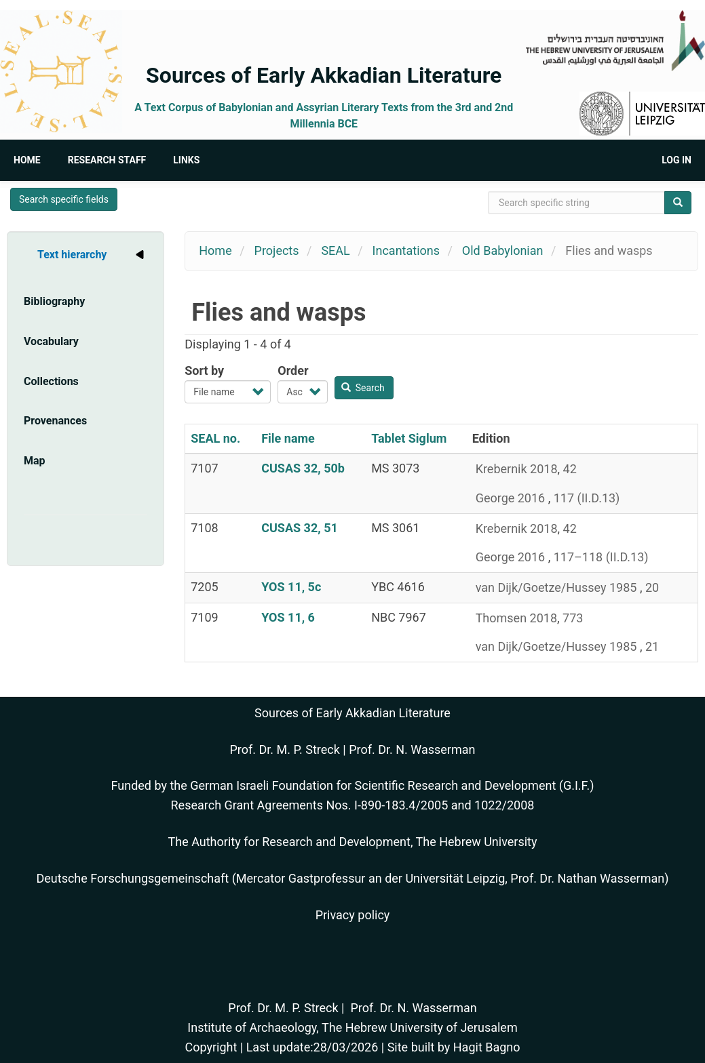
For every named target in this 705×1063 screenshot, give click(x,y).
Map (34, 460)
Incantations (406, 250)
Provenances (55, 420)
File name (288, 438)
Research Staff (107, 160)
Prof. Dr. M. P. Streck (285, 749)
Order (293, 370)
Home (27, 160)
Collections (51, 381)
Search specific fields (64, 199)
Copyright (211, 1047)
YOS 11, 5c (291, 587)
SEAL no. (215, 438)
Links (186, 160)
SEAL (335, 250)
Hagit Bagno (486, 1047)
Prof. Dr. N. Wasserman (412, 749)
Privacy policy (353, 915)
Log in (676, 160)
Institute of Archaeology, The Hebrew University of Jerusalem (352, 1027)
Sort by (204, 370)
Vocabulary (51, 341)
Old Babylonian (503, 250)
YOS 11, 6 (288, 617)
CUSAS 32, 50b (303, 468)
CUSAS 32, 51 (299, 528)
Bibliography (54, 301)
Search (363, 387)
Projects (276, 250)
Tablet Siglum (408, 438)
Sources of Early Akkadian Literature (323, 75)
